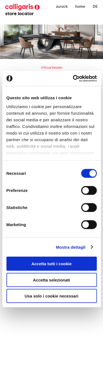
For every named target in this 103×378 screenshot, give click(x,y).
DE (95, 6)
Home (80, 6)
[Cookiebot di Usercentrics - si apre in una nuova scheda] (73, 78)
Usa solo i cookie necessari (52, 296)
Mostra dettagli (70, 247)
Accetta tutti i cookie (51, 263)
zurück (62, 6)
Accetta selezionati (51, 279)
